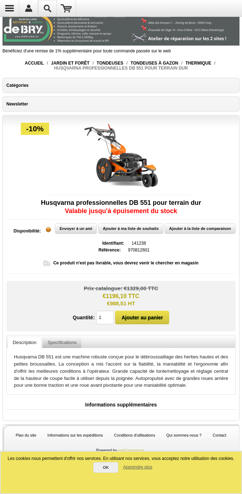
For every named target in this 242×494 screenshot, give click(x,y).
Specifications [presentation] (62, 342)
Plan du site (26, 435)
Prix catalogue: (103, 288)
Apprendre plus (137, 467)
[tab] (24, 342)
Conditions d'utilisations (134, 435)
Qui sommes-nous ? (183, 435)
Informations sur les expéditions (75, 435)
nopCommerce (131, 450)
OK (106, 467)
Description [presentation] (25, 342)
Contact (219, 435)
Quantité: (84, 317)
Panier (66, 8)
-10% (35, 128)
